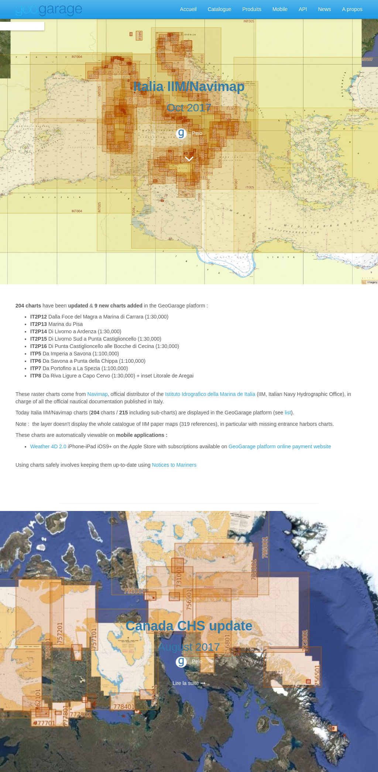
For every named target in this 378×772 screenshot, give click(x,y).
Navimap (97, 394)
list (288, 412)
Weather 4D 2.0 (49, 446)
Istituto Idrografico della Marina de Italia (210, 394)
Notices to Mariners (174, 465)
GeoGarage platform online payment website (279, 446)
